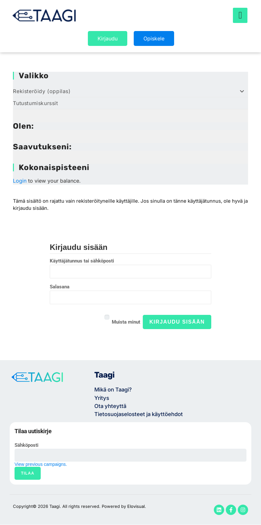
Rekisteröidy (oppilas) (130, 91)
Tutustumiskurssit (35, 103)
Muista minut (126, 322)
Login (19, 180)
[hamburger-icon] (240, 15)
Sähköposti (26, 445)
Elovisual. (136, 506)
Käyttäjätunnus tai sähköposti (82, 260)
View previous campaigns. (41, 464)
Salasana (59, 286)
